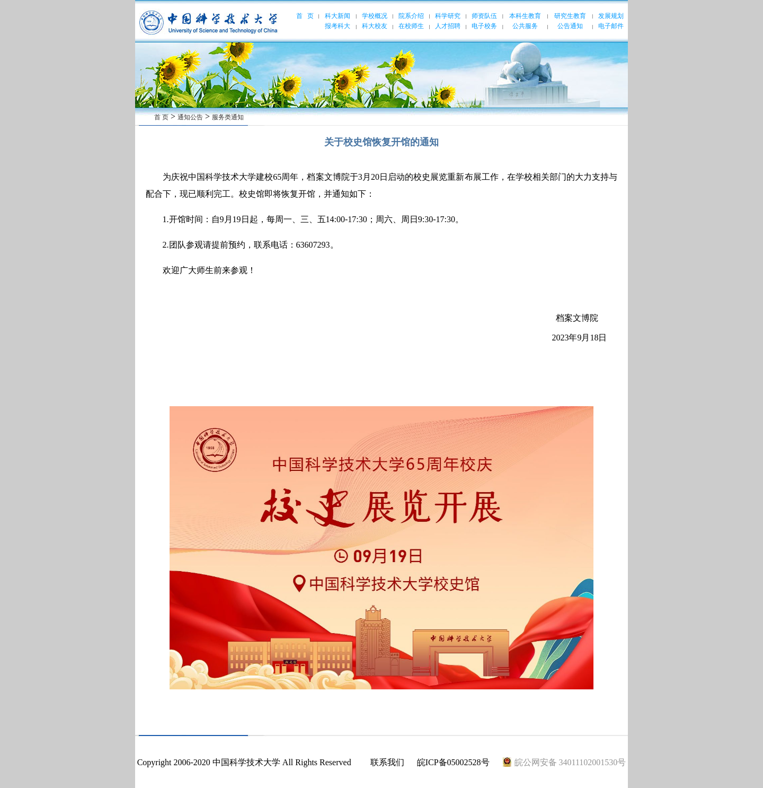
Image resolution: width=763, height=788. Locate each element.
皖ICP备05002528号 (453, 762)
